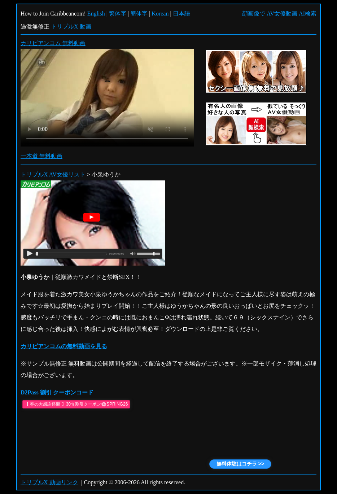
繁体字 (117, 13)
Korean (160, 13)
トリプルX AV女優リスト (53, 174)
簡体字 (139, 13)
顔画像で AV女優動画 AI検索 (279, 13)
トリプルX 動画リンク (49, 482)
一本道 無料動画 (41, 156)
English (96, 13)
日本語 (181, 13)
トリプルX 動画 (71, 26)
